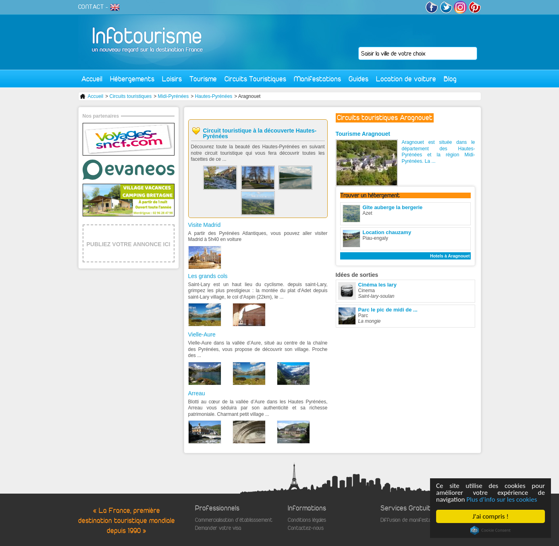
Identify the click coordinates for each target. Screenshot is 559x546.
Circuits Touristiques (255, 79)
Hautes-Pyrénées (214, 96)
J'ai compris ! (491, 516)
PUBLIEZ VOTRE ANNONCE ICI (128, 244)
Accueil (91, 79)
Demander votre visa (218, 528)
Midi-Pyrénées (173, 96)
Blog (450, 79)
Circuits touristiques (131, 96)
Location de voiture (406, 79)
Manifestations (317, 79)
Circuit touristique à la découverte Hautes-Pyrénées (260, 133)
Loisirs (172, 79)
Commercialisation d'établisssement (233, 520)
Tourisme (203, 79)
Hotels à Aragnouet (450, 255)
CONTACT (91, 6)
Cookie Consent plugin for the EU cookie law (490, 530)
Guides (358, 79)
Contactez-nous (306, 528)
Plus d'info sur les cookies (502, 499)
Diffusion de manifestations (411, 520)
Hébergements (132, 79)
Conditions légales (307, 520)
